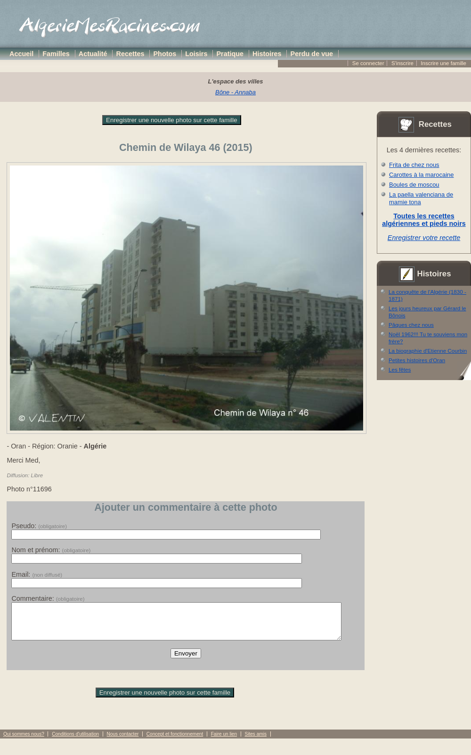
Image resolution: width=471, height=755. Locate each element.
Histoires (267, 54)
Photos (165, 54)
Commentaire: (47, 598)
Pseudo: (39, 526)
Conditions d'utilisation (75, 741)
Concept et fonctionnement (174, 741)
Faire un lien (224, 741)
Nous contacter (123, 741)
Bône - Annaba (235, 92)
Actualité (93, 54)
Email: (36, 574)
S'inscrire (402, 63)
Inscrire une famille (443, 63)
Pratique (230, 54)
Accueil (21, 54)
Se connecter (368, 63)
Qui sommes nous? (23, 741)
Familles (56, 54)
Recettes (130, 54)
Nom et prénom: (50, 550)
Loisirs (196, 54)
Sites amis (255, 741)
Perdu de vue (312, 54)
